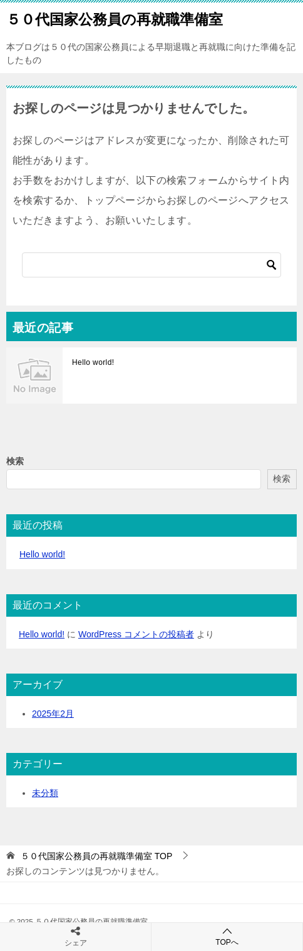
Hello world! (93, 362)
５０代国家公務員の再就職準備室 (114, 18)
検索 (15, 461)
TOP (96, 856)
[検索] (151, 264)
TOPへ (227, 936)
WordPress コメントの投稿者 (136, 634)
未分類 (45, 793)
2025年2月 (53, 714)
